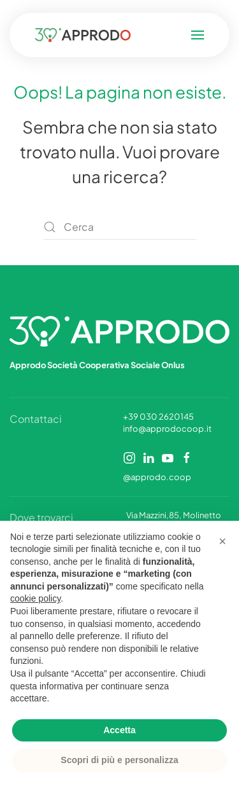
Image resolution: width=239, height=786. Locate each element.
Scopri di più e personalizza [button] (119, 760)
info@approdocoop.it (167, 429)
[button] (195, 35)
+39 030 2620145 (158, 416)
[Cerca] (119, 227)
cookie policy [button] (35, 598)
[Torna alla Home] (85, 35)
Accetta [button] (119, 730)
